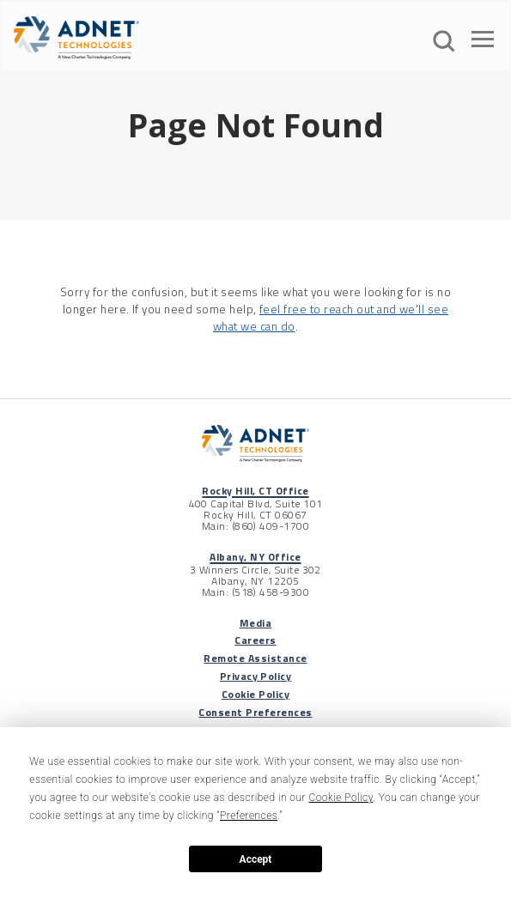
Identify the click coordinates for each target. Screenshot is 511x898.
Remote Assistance (255, 658)
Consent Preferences (255, 712)
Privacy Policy (256, 676)
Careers (255, 640)
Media (255, 623)
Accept (256, 859)
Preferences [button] (248, 816)
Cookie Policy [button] (340, 798)
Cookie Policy (255, 694)
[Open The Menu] (482, 42)
